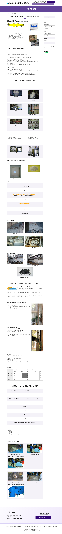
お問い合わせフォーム (43, 517)
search (54, 4)
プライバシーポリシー (47, 33)
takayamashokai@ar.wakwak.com (44, 514)
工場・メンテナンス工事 (48, 26)
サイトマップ (46, 35)
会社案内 (38, 4)
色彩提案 (37, 526)
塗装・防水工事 (46, 24)
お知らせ (45, 40)
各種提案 (51, 4)
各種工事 (47, 4)
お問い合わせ (46, 31)
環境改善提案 (46, 28)
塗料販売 (43, 4)
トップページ (34, 4)
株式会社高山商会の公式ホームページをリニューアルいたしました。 (49, 46)
